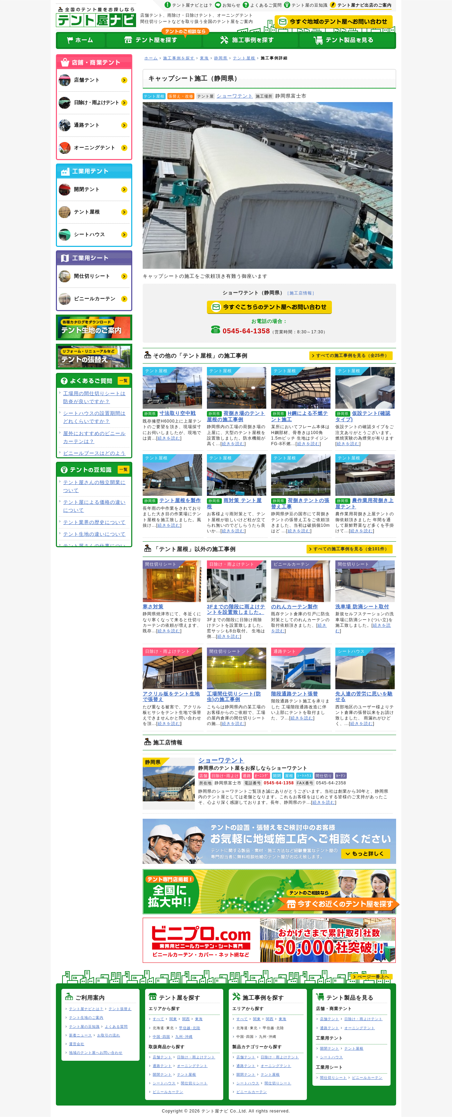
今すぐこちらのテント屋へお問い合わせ (269, 307)
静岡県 (221, 58)
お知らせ (232, 5)
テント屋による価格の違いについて (94, 506)
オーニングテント (192, 1066)
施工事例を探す (179, 58)
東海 (204, 58)
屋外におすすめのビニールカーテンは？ (94, 437)
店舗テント (162, 1057)
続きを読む (169, 438)
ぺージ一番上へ (373, 976)
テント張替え (120, 1009)
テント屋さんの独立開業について (94, 486)
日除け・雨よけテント (196, 1057)
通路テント (162, 1066)
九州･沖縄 (184, 1037)
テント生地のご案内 (86, 1017)
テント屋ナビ (96, 16)
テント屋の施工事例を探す (250, 40)
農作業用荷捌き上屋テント (365, 475)
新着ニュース (80, 1035)
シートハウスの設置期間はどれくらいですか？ (94, 417)
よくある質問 (116, 1026)
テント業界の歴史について (94, 522)
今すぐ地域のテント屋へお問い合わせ (334, 21)
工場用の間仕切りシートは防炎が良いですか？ (94, 397)
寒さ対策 (172, 581)
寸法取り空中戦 (172, 388)
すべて (158, 1019)
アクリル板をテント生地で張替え (172, 668)
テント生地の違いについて (94, 534)
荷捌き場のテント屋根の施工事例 (236, 388)
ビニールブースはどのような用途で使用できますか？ (94, 457)
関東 (173, 1019)
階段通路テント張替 (300, 668)
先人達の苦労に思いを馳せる (365, 668)
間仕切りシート (194, 1083)
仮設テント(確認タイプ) (365, 388)
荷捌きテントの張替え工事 (300, 475)
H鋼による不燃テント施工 (300, 388)
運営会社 (76, 1044)
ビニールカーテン (168, 1092)
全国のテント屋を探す (154, 40)
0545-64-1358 (275, 331)
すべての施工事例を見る (352, 356)
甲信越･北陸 (189, 1028)
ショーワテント (235, 96)
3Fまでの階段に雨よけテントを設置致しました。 (236, 581)
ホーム (81, 40)
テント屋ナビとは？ (192, 5)
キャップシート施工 (268, 185)
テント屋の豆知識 (310, 5)
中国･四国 (161, 1037)
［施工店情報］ (301, 293)
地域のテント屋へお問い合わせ (96, 1053)
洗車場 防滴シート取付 (365, 581)
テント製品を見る (347, 40)
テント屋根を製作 (172, 475)
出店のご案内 (364, 5)
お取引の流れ (108, 1035)
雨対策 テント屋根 (236, 475)
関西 (186, 1019)
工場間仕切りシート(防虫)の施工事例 (236, 668)
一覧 (123, 380)
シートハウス (164, 1083)
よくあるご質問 (266, 5)
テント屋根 (244, 58)
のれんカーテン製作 (300, 581)
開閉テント (162, 1074)
